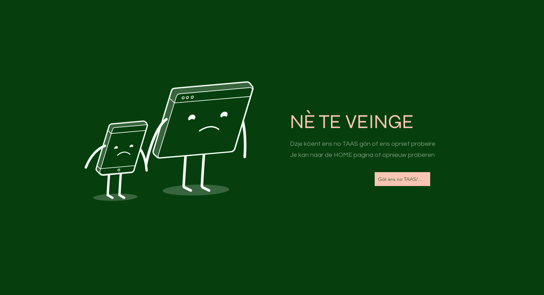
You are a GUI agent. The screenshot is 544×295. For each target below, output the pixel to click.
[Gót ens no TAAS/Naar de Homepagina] (402, 179)
